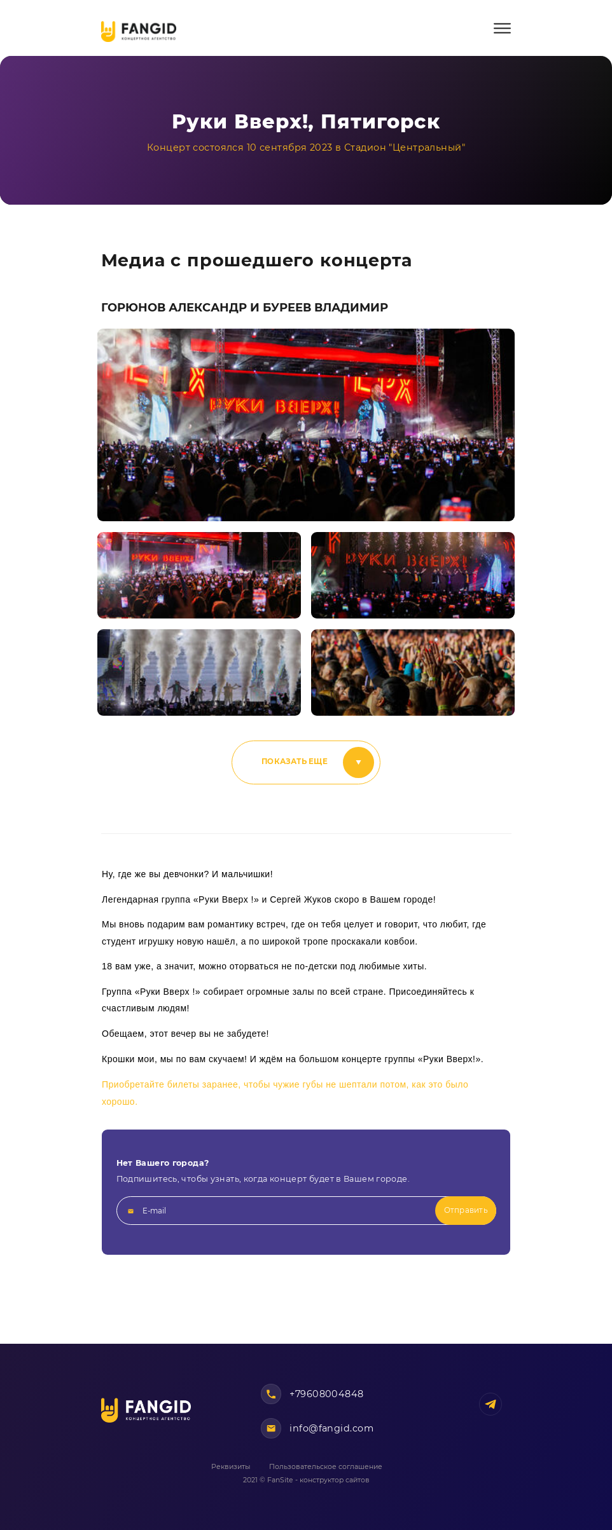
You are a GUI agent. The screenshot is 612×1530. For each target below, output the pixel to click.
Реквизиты (230, 1467)
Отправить (466, 1210)
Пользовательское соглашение (325, 1467)
